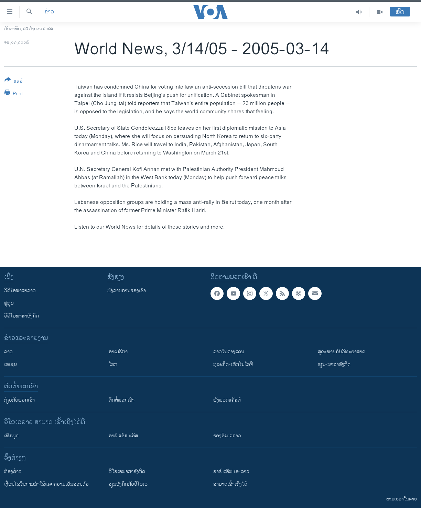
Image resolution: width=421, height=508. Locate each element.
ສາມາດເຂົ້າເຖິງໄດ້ (230, 484)
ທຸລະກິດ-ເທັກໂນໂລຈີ (233, 364)
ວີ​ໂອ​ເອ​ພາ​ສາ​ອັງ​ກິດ (127, 471)
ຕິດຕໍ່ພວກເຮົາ (121, 400)
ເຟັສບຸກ (11, 435)
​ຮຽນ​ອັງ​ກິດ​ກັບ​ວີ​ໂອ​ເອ (128, 484)
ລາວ (8, 351)
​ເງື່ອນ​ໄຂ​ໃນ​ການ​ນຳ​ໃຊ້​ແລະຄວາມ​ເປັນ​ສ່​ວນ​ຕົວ (46, 484)
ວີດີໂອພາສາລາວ (20, 290)
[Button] (13, 82)
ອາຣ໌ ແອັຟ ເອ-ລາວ (231, 471)
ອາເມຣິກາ (118, 351)
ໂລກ (113, 364)
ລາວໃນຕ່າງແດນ (228, 351)
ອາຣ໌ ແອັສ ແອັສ (123, 435)
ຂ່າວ (49, 12)
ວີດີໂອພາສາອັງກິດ (21, 316)
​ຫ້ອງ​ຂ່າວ (13, 471)
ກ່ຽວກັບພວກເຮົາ (19, 400)
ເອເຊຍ (10, 364)
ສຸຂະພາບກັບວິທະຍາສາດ (341, 351)
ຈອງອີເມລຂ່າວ (227, 435)
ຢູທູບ (9, 303)
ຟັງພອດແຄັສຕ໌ (227, 400)
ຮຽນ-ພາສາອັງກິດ (334, 364)
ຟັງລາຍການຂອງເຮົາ (126, 290)
